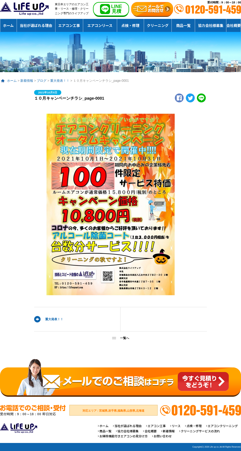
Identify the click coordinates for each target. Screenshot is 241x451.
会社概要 (233, 25)
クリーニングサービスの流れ (200, 431)
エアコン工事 (69, 25)
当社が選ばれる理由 (36, 25)
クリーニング (157, 25)
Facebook (179, 97)
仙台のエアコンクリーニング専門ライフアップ (24, 8)
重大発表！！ (59, 80)
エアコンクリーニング (223, 426)
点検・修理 (130, 25)
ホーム (8, 25)
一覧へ (124, 338)
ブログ (41, 80)
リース (176, 426)
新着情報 (26, 80)
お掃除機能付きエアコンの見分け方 (123, 436)
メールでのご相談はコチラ (120, 378)
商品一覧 (183, 25)
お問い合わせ (163, 436)
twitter (190, 97)
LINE (201, 97)
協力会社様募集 (210, 25)
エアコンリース (99, 25)
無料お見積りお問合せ (152, 9)
